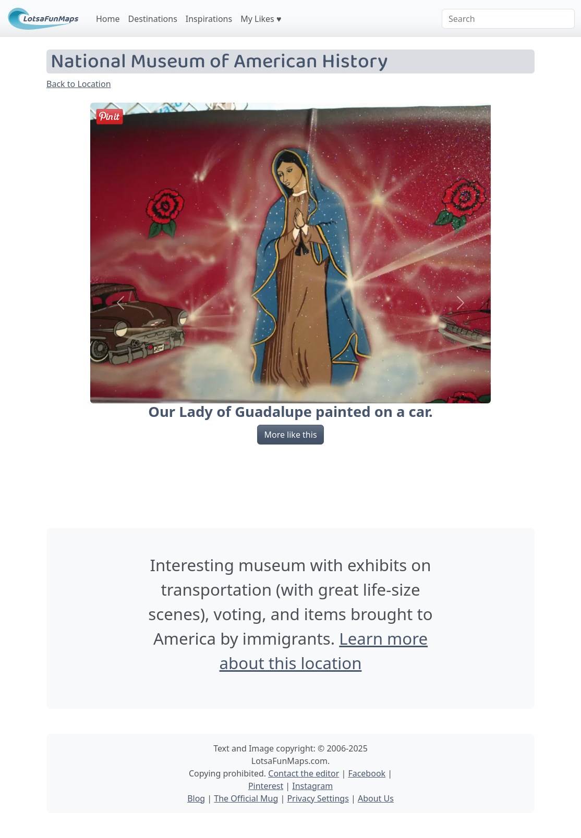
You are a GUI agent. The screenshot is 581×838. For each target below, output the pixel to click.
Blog (196, 798)
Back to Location (78, 84)
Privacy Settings (317, 798)
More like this (290, 434)
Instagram (312, 786)
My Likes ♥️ (260, 18)
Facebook (366, 773)
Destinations (152, 18)
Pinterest (265, 786)
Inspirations (209, 18)
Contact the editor (303, 773)
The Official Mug (246, 798)
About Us (376, 798)
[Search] (508, 19)
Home (108, 18)
